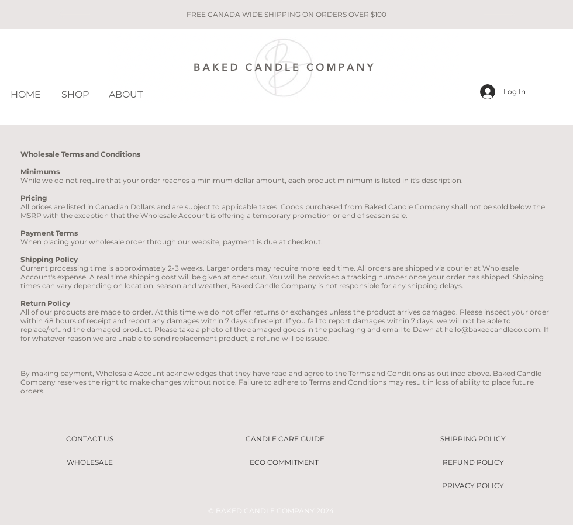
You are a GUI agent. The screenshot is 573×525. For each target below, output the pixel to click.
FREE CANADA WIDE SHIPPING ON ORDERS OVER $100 (286, 14)
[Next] (499, 14)
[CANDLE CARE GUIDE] (285, 439)
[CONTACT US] (89, 439)
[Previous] (73, 14)
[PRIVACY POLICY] (473, 486)
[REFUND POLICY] (473, 462)
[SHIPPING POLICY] (473, 439)
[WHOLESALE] (89, 462)
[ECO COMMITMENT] (284, 462)
